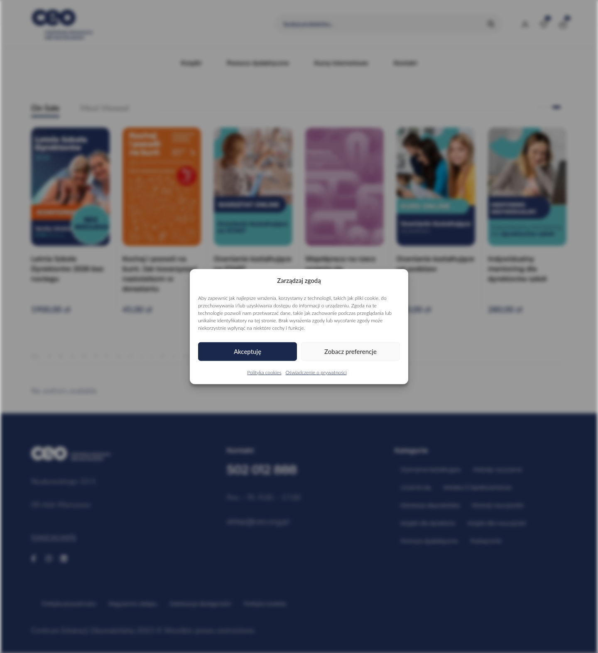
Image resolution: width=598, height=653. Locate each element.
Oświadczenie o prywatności (315, 372)
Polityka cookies (264, 372)
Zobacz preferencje (350, 351)
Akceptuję (247, 351)
